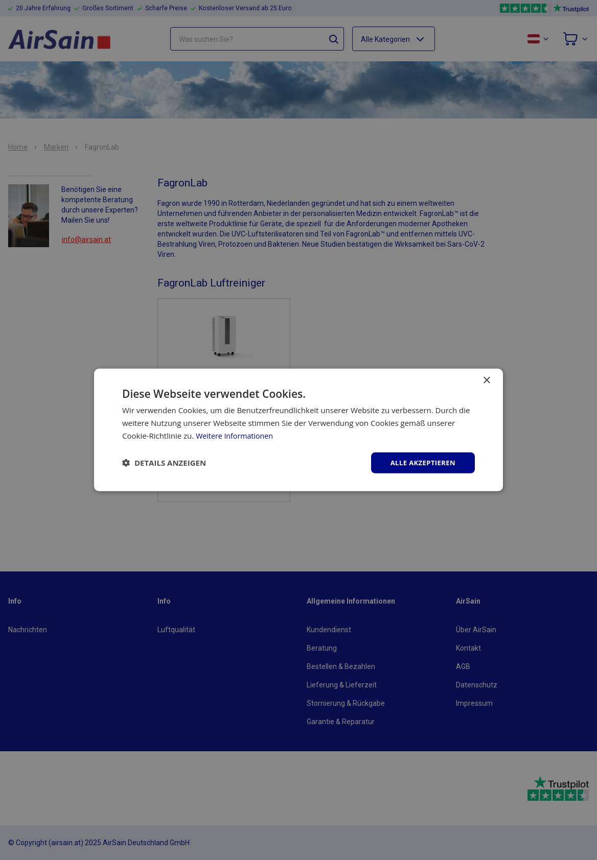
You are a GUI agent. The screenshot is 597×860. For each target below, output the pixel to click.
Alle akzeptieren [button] (420, 462)
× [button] (486, 380)
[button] (164, 462)
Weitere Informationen (236, 434)
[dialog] (298, 430)
